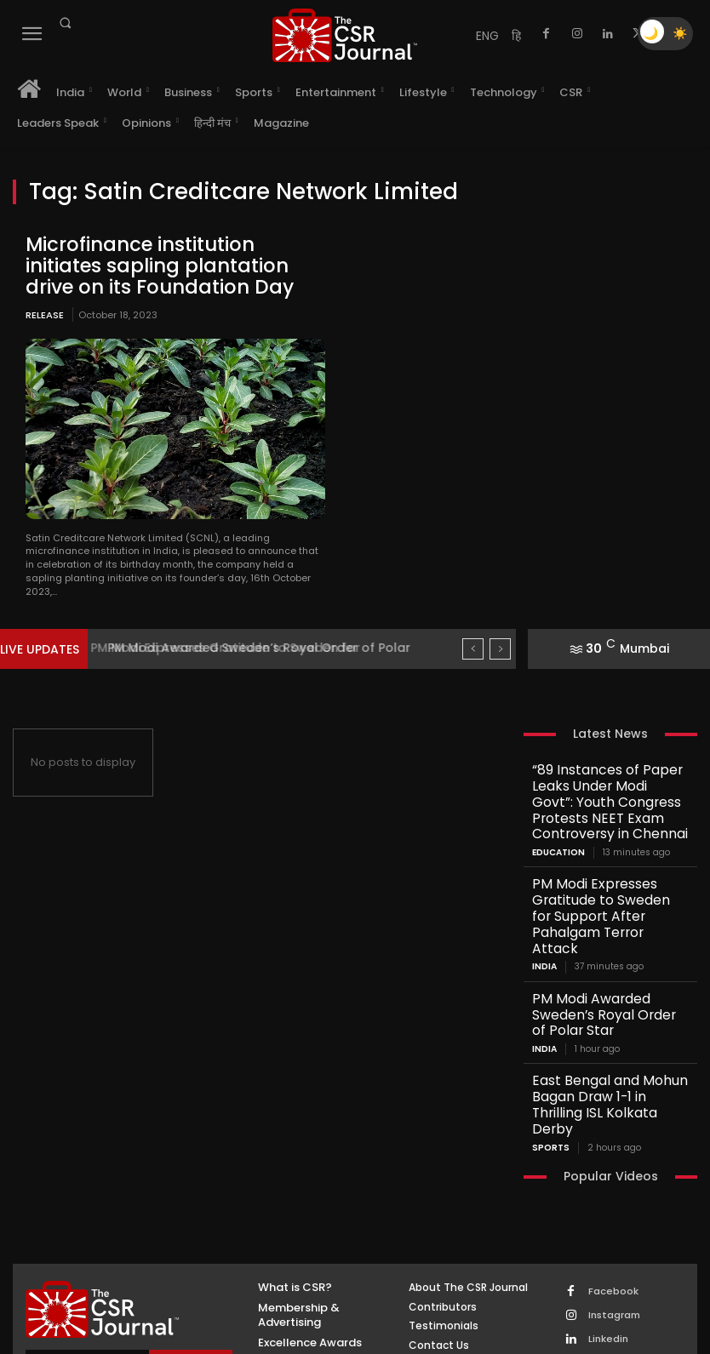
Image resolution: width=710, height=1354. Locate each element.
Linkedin (605, 1205)
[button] (64, 23)
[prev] (473, 641)
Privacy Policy (182, 1266)
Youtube (606, 1249)
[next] (500, 641)
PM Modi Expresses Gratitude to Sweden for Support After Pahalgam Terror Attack (605, 858)
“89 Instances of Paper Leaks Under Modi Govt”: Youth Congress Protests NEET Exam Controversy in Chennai (607, 780)
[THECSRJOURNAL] (345, 35)
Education (558, 814)
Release (45, 306)
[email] (88, 1237)
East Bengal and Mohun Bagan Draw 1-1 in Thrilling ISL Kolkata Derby (608, 990)
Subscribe (191, 1236)
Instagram (611, 1183)
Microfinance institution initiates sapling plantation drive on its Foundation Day (161, 262)
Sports (551, 1018)
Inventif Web (371, 1316)
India (544, 886)
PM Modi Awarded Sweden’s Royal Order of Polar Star (604, 924)
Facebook (610, 1161)
